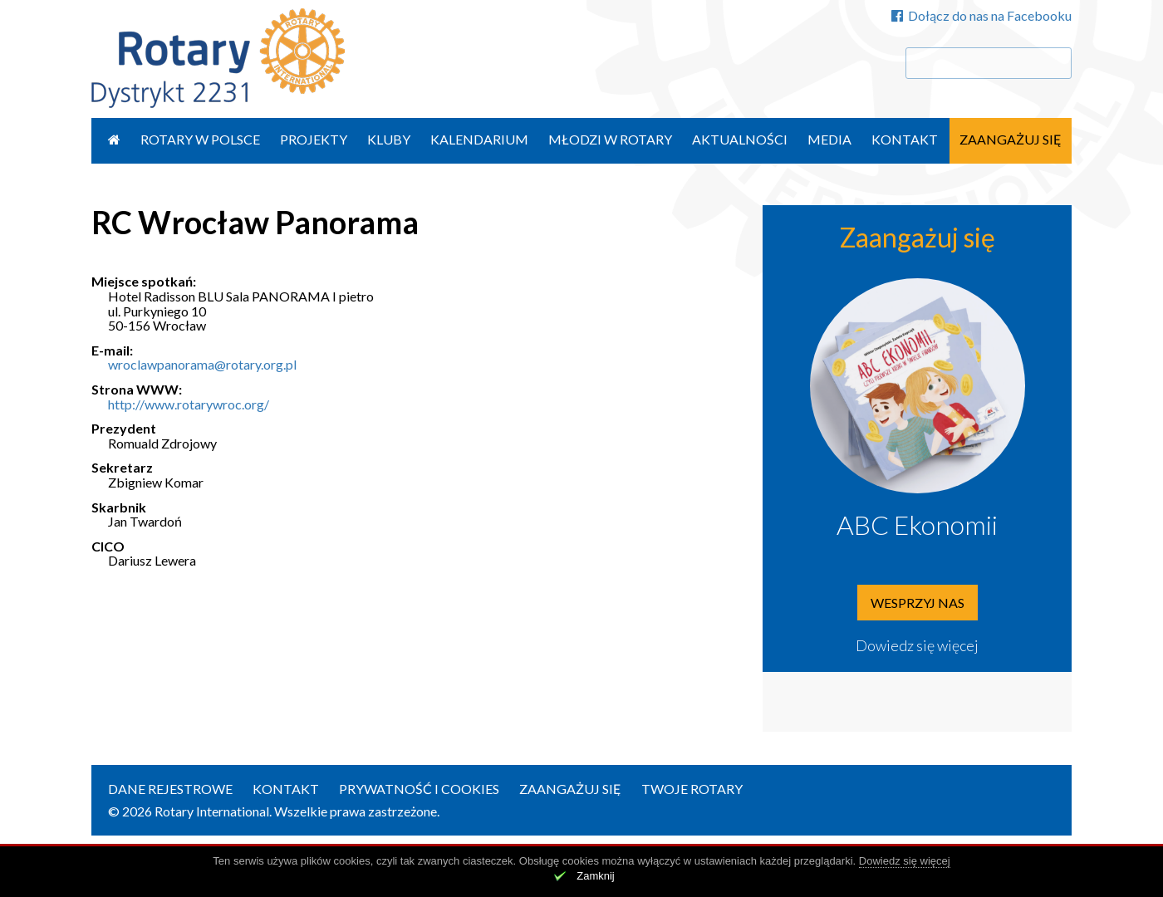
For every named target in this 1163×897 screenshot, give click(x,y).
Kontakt (904, 139)
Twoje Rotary (692, 789)
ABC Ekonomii (917, 524)
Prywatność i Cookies (419, 789)
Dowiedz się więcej (917, 645)
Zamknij (596, 876)
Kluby (388, 139)
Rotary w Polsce (200, 139)
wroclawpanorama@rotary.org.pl (202, 364)
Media (829, 139)
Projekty (313, 139)
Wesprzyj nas (917, 602)
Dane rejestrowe (170, 789)
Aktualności (740, 139)
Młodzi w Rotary (610, 139)
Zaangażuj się (1010, 139)
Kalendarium (479, 139)
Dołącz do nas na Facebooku (981, 15)
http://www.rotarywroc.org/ (188, 404)
